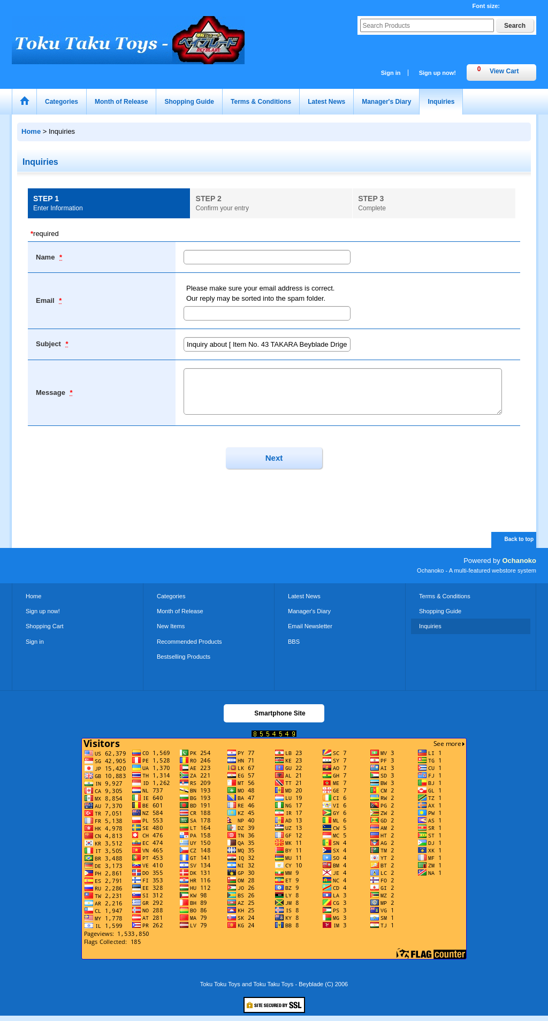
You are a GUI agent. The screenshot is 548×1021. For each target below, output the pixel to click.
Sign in (391, 73)
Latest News (304, 596)
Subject (49, 344)
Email (46, 300)
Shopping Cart (45, 626)
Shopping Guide (440, 611)
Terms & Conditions (444, 596)
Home (33, 596)
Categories (171, 596)
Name (46, 257)
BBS (294, 641)
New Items (171, 626)
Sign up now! (437, 73)
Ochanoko (519, 561)
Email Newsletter (310, 626)
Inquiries (430, 626)
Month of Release (180, 611)
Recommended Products (189, 641)
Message (51, 392)
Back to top (519, 539)
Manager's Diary (309, 611)
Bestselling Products (183, 656)
